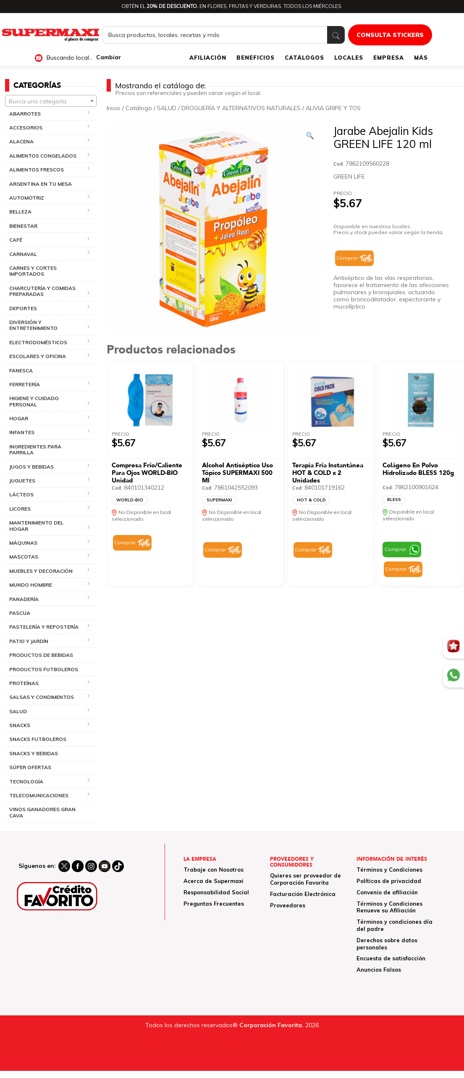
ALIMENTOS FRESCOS (36, 169)
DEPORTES (23, 308)
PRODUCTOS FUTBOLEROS (43, 669)
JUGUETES (22, 480)
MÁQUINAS (23, 543)
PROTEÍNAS (24, 683)
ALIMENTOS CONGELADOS (42, 156)
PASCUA (19, 613)
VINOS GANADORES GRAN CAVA (42, 812)
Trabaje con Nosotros (214, 869)
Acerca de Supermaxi (214, 881)
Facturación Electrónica (303, 894)
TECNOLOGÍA (26, 781)
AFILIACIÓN (207, 57)
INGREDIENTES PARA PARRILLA (35, 449)
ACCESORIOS (25, 127)
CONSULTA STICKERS (390, 35)
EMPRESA (388, 57)
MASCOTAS (23, 556)
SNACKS (19, 725)
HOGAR (18, 418)
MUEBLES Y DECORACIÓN (41, 571)
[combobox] (51, 101)
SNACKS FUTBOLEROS (37, 739)
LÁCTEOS (21, 494)
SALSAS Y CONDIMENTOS (41, 697)
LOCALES (348, 57)
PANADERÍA (24, 599)
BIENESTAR (23, 226)
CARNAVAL (23, 254)
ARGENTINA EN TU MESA (40, 184)
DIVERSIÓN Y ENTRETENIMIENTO (33, 325)
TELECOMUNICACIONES (38, 795)
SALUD (18, 711)
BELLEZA (20, 211)
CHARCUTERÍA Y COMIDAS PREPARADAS (42, 291)
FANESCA (21, 370)
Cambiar (108, 57)
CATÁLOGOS (304, 57)
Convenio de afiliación (387, 892)
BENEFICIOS (255, 57)
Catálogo (139, 108)
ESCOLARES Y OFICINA (37, 356)
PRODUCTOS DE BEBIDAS (41, 655)
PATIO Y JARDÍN (28, 641)
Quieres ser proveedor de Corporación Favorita (305, 879)
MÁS (421, 57)
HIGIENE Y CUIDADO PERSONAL (34, 401)
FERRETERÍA (24, 384)
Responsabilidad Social (216, 892)
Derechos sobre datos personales (387, 944)
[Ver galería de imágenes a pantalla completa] (310, 135)
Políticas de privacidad (389, 881)
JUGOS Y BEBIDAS (31, 467)
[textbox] (50, 101)
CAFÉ (15, 240)
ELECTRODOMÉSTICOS (38, 342)
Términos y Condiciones (389, 869)
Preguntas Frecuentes (214, 903)
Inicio (114, 108)
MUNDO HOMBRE (30, 585)
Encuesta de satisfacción (391, 958)
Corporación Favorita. (271, 1025)
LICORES (20, 509)
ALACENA (21, 141)
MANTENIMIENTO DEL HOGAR (36, 525)
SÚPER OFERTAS (30, 767)
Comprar (347, 258)
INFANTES (21, 432)
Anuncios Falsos (379, 969)
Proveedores (287, 905)
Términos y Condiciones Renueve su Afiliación (389, 907)
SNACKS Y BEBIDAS (33, 753)
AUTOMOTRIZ (26, 198)
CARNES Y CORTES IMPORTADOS (33, 271)
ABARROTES (25, 114)
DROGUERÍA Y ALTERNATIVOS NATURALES (241, 108)
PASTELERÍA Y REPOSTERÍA (44, 627)
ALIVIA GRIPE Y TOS (333, 108)
